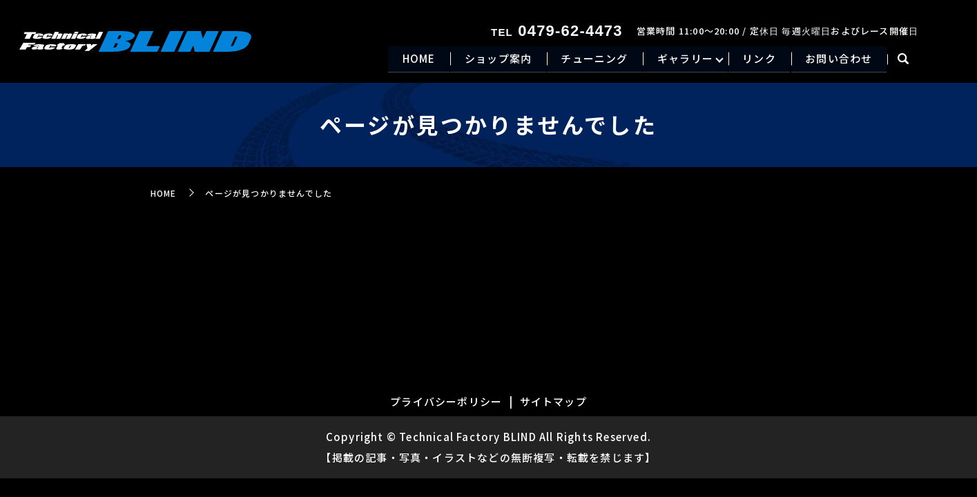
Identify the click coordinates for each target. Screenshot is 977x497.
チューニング (585, 59)
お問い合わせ (837, 59)
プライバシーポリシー (446, 401)
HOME (403, 59)
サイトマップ (553, 401)
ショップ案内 (485, 59)
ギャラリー (678, 59)
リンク (755, 59)
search (902, 60)
